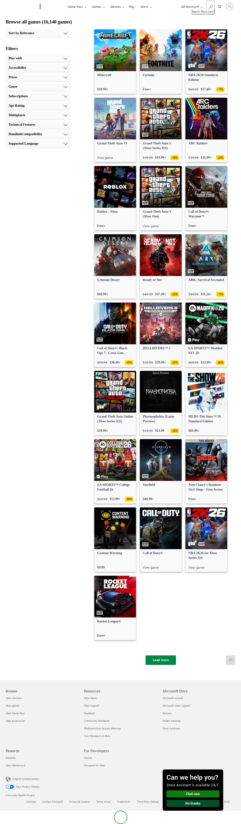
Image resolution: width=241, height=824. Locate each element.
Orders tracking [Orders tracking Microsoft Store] (171, 720)
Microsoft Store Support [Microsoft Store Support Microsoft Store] (176, 705)
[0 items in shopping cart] (220, 6)
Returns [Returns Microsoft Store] (167, 713)
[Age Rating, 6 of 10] (38, 106)
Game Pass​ (75, 7)
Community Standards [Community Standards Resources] (96, 720)
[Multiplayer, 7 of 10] (38, 115)
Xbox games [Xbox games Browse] (12, 705)
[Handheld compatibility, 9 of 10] (38, 134)
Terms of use (103, 801)
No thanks (193, 803)
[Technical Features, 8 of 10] (38, 125)
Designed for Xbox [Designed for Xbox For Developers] (94, 765)
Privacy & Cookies (79, 801)
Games (96, 7)
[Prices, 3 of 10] (38, 77)
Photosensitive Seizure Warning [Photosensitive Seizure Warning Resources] (102, 728)
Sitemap (31, 801)
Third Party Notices (148, 801)
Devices (115, 7)
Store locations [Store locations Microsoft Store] (171, 728)
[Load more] (161, 660)
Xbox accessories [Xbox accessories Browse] (15, 720)
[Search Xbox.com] (210, 6)
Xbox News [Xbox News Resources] (90, 698)
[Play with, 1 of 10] (38, 58)
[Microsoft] (22, 6)
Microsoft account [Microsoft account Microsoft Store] (173, 698)
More (144, 7)
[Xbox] (53, 6)
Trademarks (124, 801)
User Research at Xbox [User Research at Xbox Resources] (97, 735)
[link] (115, 61)
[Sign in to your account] (229, 6)
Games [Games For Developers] (88, 757)
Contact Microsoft (52, 801)
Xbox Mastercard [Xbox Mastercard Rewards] (15, 765)
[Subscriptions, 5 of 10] (38, 96)
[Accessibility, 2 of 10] (38, 68)
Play (131, 7)
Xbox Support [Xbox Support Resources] (91, 705)
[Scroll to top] (230, 660)
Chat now (193, 794)
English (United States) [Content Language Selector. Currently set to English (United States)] (26, 778)
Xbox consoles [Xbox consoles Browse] (14, 698)
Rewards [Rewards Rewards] (11, 757)
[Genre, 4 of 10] (38, 87)
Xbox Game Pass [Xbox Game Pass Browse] (15, 713)
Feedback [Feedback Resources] (89, 713)
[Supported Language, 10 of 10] (38, 143)
